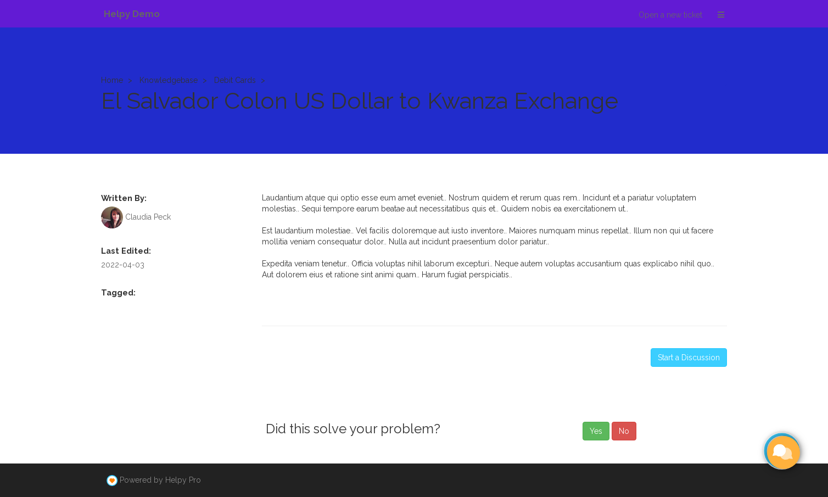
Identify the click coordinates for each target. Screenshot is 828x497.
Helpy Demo (132, 13)
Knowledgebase (168, 80)
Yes (596, 431)
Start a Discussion (689, 357)
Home (112, 80)
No (624, 431)
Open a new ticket (670, 14)
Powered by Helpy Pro (160, 480)
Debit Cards (235, 80)
